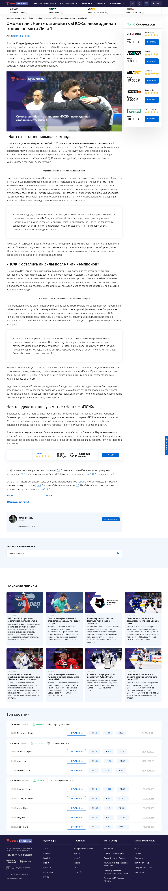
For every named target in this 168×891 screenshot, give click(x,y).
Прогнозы (86, 3)
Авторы (137, 853)
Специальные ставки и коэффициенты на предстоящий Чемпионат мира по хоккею (24, 677)
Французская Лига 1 (60, 724)
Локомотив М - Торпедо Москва (114, 879)
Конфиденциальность (144, 867)
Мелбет (39, 454)
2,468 (38, 485)
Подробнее (147, 733)
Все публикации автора (111, 519)
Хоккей (77, 858)
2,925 (22, 474)
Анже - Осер (22, 808)
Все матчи (108, 849)
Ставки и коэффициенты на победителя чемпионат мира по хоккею (143, 621)
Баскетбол (78, 872)
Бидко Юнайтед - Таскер (114, 858)
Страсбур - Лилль (25, 798)
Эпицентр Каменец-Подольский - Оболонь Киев (116, 871)
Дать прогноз (77, 733)
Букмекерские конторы (44, 3)
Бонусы (100, 3)
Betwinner (47, 867)
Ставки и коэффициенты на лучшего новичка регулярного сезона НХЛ (142, 677)
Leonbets (47, 858)
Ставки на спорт (68, 3)
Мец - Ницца (22, 817)
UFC (75, 867)
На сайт (110, 455)
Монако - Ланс (23, 770)
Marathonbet (48, 872)
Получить (151, 42)
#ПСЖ (10, 496)
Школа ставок (116, 3)
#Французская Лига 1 (18, 502)
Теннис (77, 863)
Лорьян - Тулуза (24, 789)
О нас (136, 849)
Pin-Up (46, 877)
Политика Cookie (141, 863)
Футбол (38, 724)
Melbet (46, 863)
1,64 (80, 481)
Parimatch (47, 853)
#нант (49, 496)
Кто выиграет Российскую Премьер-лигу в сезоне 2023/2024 (100, 621)
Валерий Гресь (22, 36)
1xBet (45, 849)
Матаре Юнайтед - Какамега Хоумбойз (116, 864)
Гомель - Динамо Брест (114, 853)
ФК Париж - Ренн (24, 733)
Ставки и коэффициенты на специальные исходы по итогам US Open (64, 621)
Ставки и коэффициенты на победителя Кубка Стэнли (101, 675)
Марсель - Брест (24, 751)
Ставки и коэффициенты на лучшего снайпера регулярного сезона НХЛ (63, 677)
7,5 (58, 470)
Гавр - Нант (21, 761)
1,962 (47, 489)
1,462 (93, 474)
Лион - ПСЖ (22, 827)
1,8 (77, 485)
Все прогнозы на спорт (84, 849)
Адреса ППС (139, 872)
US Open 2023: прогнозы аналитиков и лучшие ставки (22, 619)
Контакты (138, 858)
